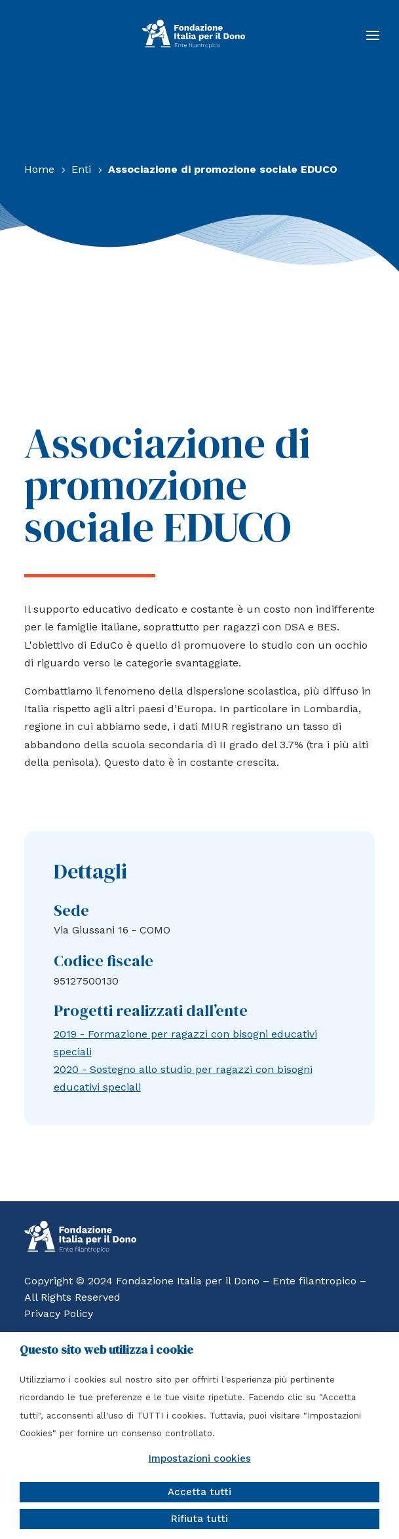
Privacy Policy (58, 1313)
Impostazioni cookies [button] (200, 1458)
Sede (71, 910)
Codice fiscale (103, 960)
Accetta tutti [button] (199, 1492)
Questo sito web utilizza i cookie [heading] (106, 1350)
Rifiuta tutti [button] (199, 1519)
